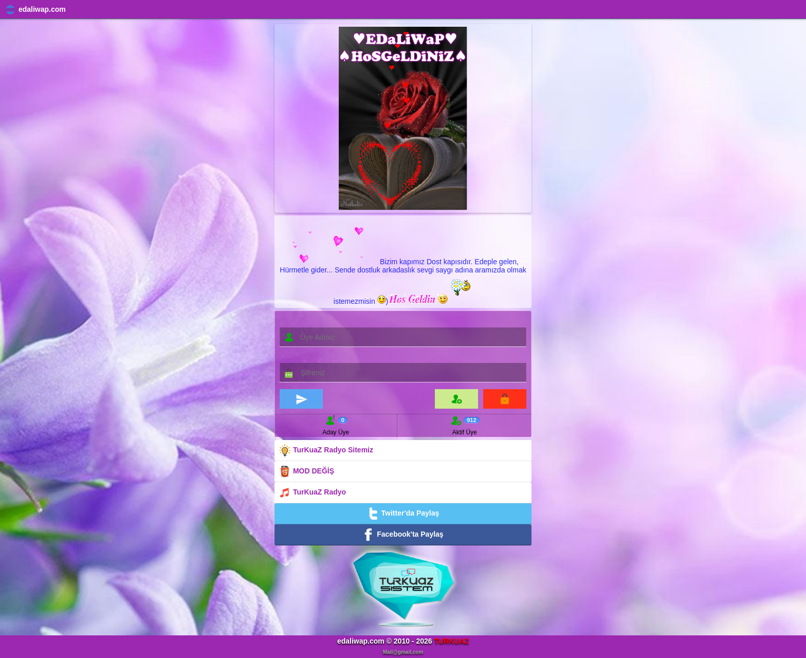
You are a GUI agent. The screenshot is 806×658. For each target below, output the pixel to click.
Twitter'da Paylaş (403, 513)
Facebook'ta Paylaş (402, 534)
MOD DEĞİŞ (306, 471)
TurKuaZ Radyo (312, 492)
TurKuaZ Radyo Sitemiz (326, 450)
